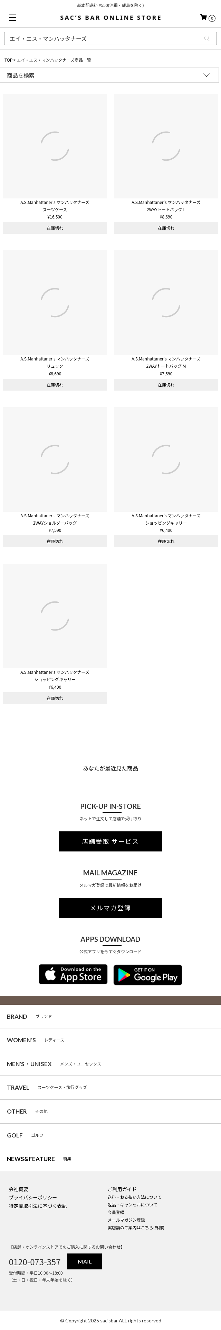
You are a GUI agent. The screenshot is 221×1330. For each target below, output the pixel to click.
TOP (8, 60)
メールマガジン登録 (126, 1220)
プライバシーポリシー (33, 1197)
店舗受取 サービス (110, 841)
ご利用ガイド (122, 1189)
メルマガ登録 (110, 908)
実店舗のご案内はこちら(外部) (136, 1227)
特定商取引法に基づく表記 (38, 1205)
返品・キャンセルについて (132, 1204)
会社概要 (18, 1189)
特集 (39, 1158)
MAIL (85, 1261)
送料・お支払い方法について (135, 1197)
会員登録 (116, 1212)
